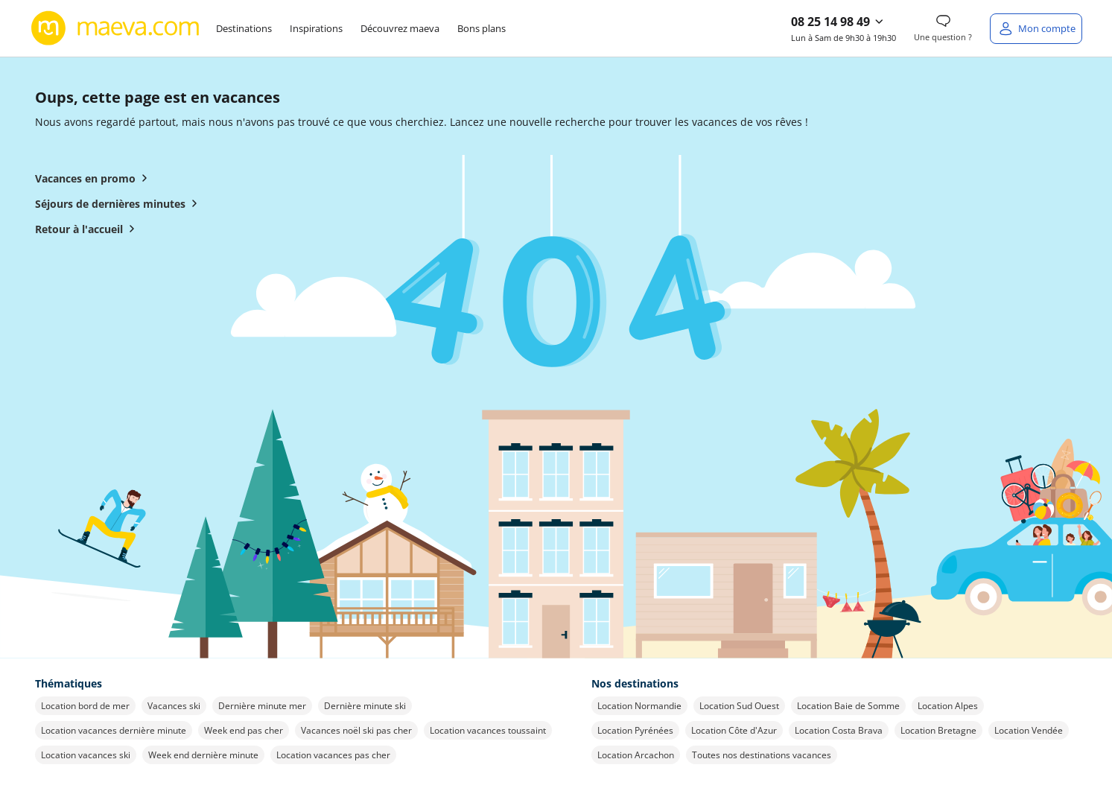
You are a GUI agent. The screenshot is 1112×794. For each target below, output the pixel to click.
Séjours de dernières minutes (119, 203)
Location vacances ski (85, 755)
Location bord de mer (85, 705)
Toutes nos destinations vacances (761, 755)
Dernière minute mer (262, 705)
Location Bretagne (938, 730)
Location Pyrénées (635, 730)
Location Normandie (639, 705)
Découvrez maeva (399, 28)
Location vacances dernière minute (113, 730)
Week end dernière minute (203, 755)
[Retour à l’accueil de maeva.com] (115, 28)
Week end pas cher (243, 730)
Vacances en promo (94, 178)
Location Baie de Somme (848, 705)
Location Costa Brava (839, 730)
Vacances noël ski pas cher (356, 730)
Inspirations (316, 28)
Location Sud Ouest (739, 705)
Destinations (244, 28)
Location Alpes (948, 705)
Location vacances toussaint (488, 730)
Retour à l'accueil (88, 229)
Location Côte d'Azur (734, 730)
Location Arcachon (635, 755)
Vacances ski (173, 705)
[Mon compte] (1036, 28)
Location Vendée (1028, 730)
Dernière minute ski (365, 705)
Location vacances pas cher (333, 755)
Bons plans (481, 28)
